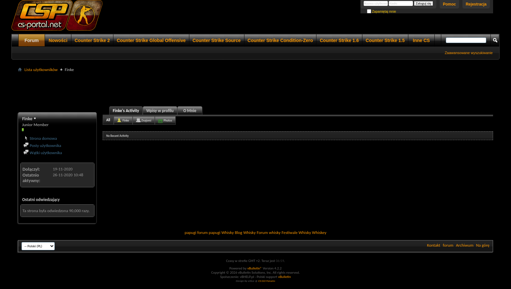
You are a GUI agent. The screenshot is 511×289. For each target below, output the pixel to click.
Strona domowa (40, 138)
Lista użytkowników (41, 69)
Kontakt (433, 245)
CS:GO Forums (266, 280)
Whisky (227, 232)
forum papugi (208, 232)
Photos (168, 120)
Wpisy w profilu (160, 110)
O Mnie (189, 110)
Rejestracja (476, 4)
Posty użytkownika (42, 145)
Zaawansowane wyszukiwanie (469, 53)
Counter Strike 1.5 (385, 40)
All (108, 120)
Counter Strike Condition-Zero (280, 40)
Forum (31, 40)
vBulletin (284, 277)
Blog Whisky (245, 232)
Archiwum (465, 245)
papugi (190, 232)
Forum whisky (269, 232)
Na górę (482, 245)
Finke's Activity (126, 110)
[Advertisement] (255, 88)
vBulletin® (254, 268)
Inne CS (421, 40)
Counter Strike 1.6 (339, 40)
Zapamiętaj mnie (381, 11)
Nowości (58, 40)
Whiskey (319, 232)
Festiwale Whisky (296, 232)
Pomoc (449, 4)
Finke (126, 120)
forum (448, 245)
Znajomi (146, 120)
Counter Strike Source (217, 40)
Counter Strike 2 (92, 40)
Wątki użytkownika (42, 152)
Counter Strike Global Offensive (151, 40)
